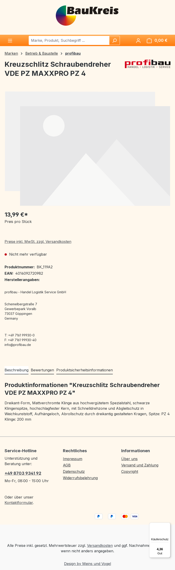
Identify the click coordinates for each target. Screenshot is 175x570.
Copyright (129, 471)
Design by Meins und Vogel (87, 563)
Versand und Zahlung (139, 465)
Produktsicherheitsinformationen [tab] (84, 370)
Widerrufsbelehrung (80, 478)
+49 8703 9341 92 (23, 473)
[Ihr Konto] (138, 40)
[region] (87, 149)
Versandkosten (100, 545)
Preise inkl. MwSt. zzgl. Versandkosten (38, 241)
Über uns (129, 458)
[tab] (16, 370)
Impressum (72, 458)
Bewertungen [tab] (42, 370)
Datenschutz (74, 471)
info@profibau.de (18, 345)
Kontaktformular (19, 502)
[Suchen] (114, 40)
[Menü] (10, 40)
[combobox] (69, 40)
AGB (67, 465)
